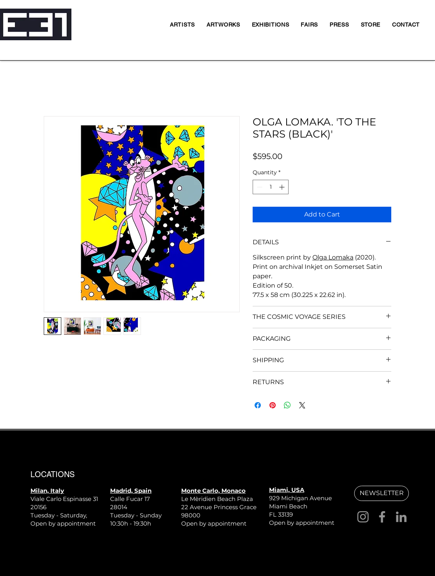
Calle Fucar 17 (130, 499)
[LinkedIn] (401, 516)
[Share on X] (302, 405)
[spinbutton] (271, 187)
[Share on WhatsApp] (287, 405)
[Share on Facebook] (257, 405)
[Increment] (282, 187)
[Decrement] (259, 187)
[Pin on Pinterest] (272, 405)
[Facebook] (382, 516)
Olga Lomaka (332, 257)
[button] (381, 493)
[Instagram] (363, 516)
